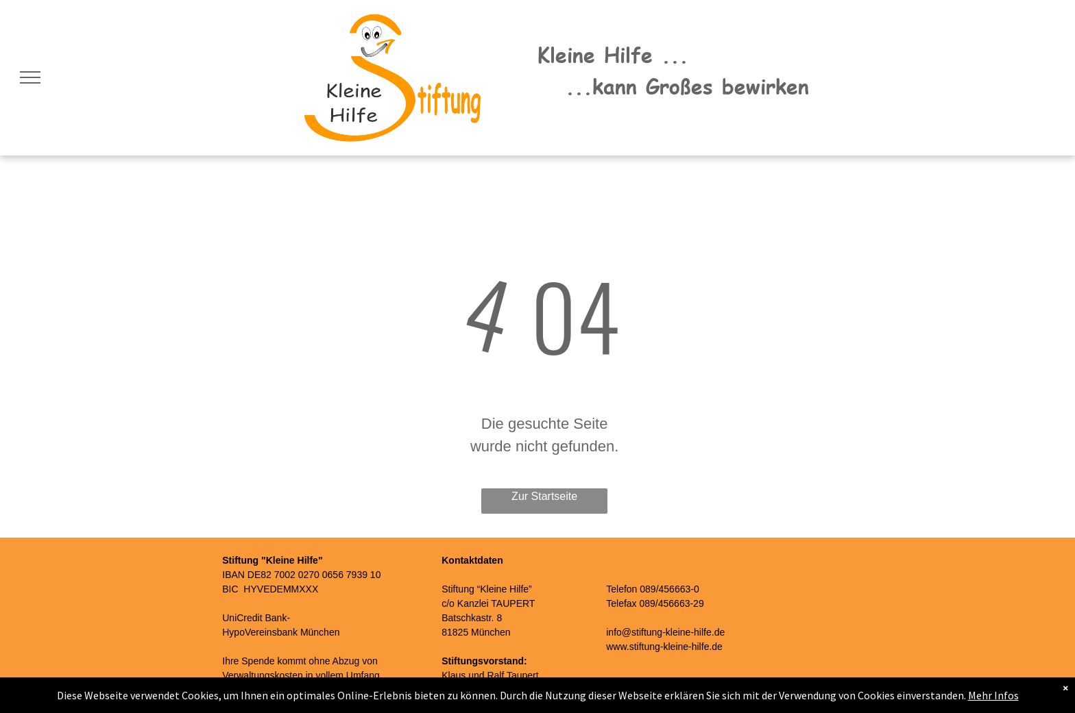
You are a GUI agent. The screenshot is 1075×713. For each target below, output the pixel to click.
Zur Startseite (544, 496)
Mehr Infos (993, 695)
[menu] (30, 77)
